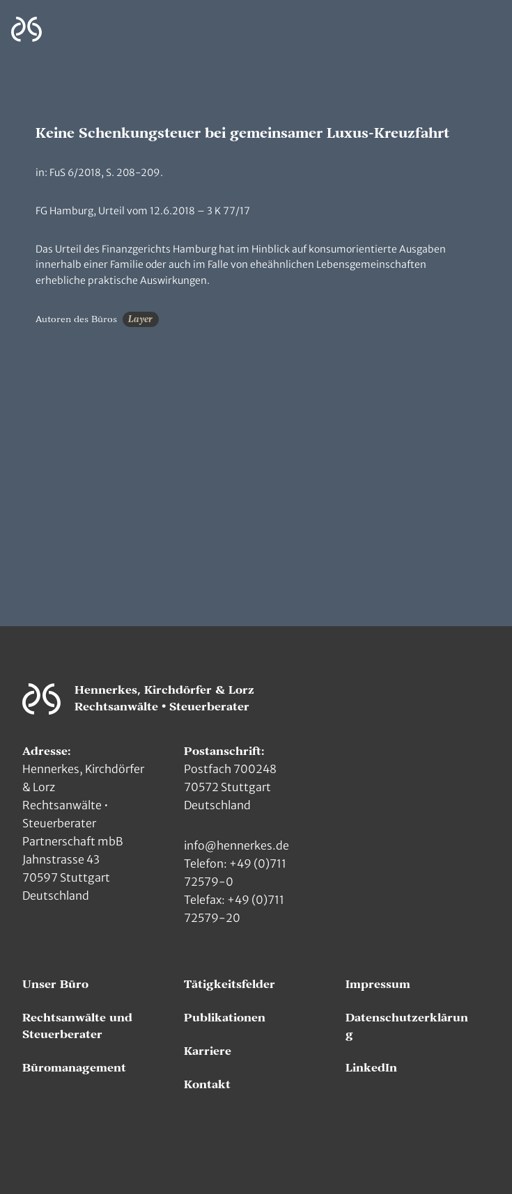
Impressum (378, 984)
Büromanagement (74, 1068)
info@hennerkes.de (236, 845)
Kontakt (207, 1084)
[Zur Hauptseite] (26, 29)
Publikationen (224, 1018)
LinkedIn (371, 1068)
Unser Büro (55, 984)
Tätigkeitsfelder (229, 984)
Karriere (207, 1051)
